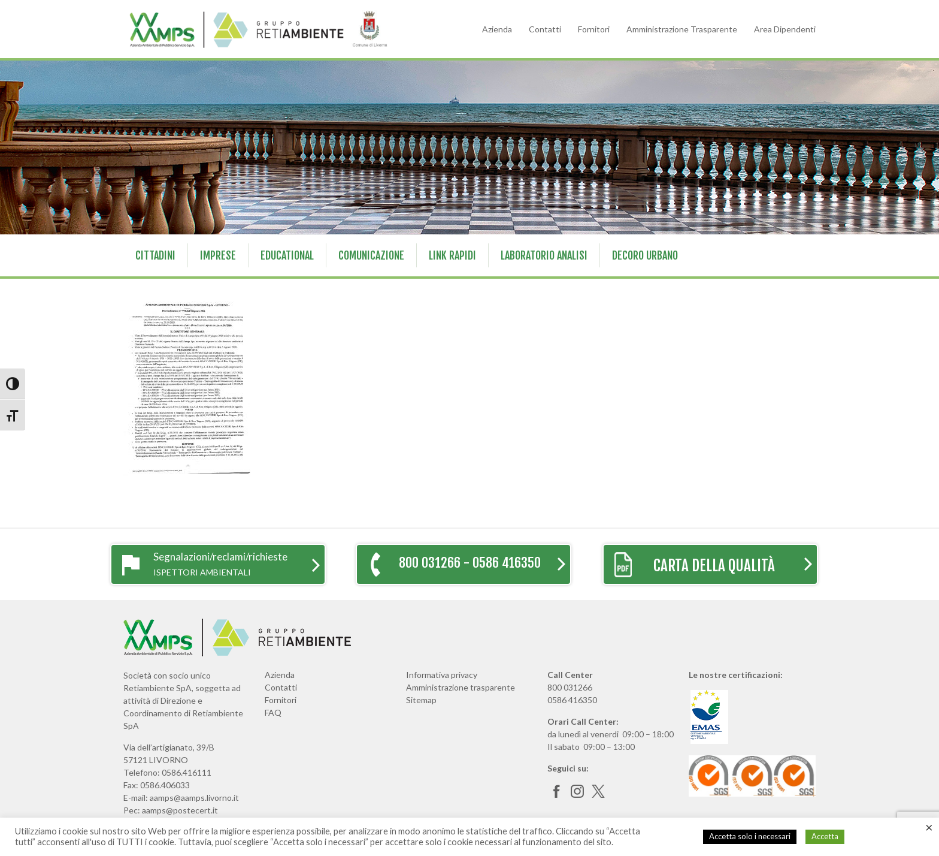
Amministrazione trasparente (460, 687)
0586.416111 (186, 772)
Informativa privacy (441, 675)
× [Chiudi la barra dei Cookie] (929, 827)
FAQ (273, 712)
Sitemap (421, 700)
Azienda (497, 29)
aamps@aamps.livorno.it (194, 797)
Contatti (545, 29)
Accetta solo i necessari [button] (749, 836)
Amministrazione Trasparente (681, 29)
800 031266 (569, 687)
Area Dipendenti (785, 29)
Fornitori (594, 29)
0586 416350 (572, 700)
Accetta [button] (824, 836)
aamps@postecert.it (180, 810)
